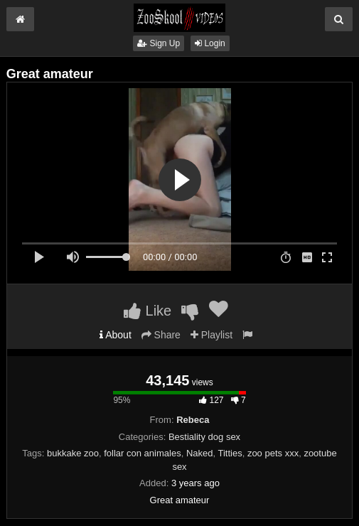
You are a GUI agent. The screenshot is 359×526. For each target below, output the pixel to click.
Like (147, 310)
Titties (230, 453)
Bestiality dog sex (204, 436)
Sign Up (158, 43)
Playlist (211, 334)
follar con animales (142, 453)
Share (161, 334)
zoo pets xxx (273, 453)
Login (210, 43)
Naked (199, 453)
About (116, 334)
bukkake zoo (73, 453)
